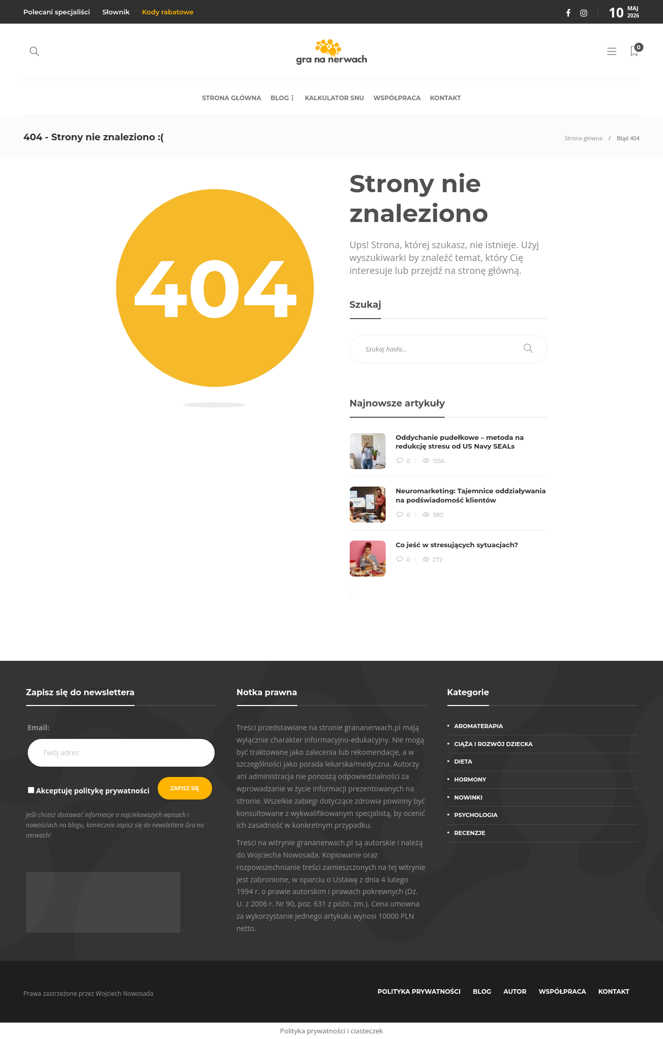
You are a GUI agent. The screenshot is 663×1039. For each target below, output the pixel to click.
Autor (515, 991)
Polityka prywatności (419, 991)
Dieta (463, 761)
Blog (280, 98)
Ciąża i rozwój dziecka (493, 744)
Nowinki (468, 797)
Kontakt (445, 98)
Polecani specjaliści (57, 12)
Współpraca (397, 98)
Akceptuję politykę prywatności (92, 790)
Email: (39, 727)
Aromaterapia (478, 726)
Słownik (115, 12)
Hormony (470, 779)
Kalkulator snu (334, 98)
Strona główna (231, 98)
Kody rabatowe (167, 12)
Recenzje (469, 833)
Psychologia (476, 815)
